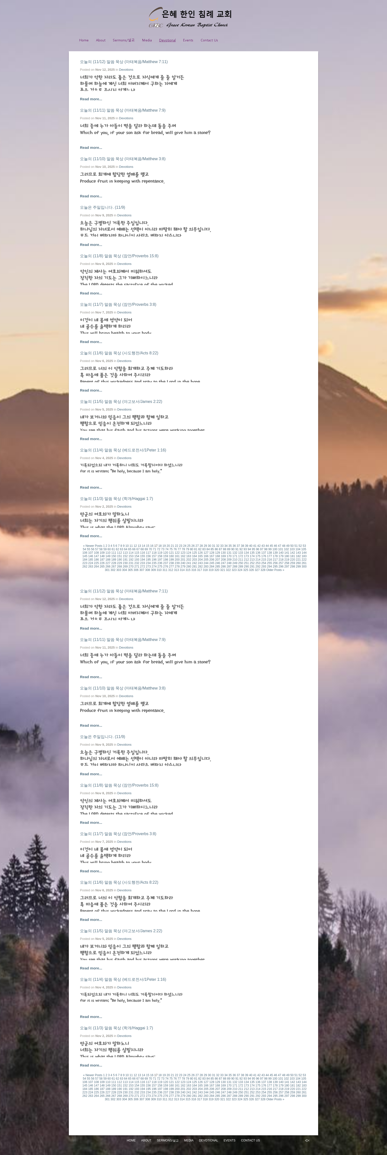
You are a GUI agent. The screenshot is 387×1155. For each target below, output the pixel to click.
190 (119, 559)
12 (135, 546)
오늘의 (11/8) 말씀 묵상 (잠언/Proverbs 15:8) (119, 256)
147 (96, 556)
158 (159, 556)
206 (211, 559)
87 (220, 549)
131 (229, 552)
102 (286, 549)
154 (136, 556)
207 (217, 559)
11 (131, 546)
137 (263, 552)
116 (142, 552)
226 (102, 563)
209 (229, 559)
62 (117, 549)
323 (234, 570)
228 (113, 563)
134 (246, 552)
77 (179, 549)
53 (304, 546)
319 (211, 570)
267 (113, 566)
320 (216, 570)
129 (217, 552)
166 (206, 556)
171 (234, 556)
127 (206, 552)
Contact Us (209, 40)
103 (292, 549)
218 (281, 559)
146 (90, 556)
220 (292, 559)
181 (292, 556)
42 (259, 546)
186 (96, 559)
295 (275, 566)
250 (240, 563)
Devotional (167, 40)
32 (217, 546)
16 (151, 546)
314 (182, 570)
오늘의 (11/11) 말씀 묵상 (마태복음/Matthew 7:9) (123, 110)
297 (286, 566)
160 (171, 556)
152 (125, 556)
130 (223, 552)
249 (234, 563)
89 (228, 549)
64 (125, 549)
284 (211, 566)
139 (275, 552)
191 (125, 559)
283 (206, 566)
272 (142, 566)
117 (148, 552)
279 (182, 566)
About (100, 40)
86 (216, 549)
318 (205, 570)
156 (148, 556)
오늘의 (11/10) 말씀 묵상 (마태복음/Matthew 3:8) (123, 159)
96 (257, 549)
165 (200, 556)
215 (263, 559)
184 (84, 559)
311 (164, 570)
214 (257, 559)
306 (136, 570)
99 (269, 549)
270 (131, 566)
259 (292, 563)
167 (211, 556)
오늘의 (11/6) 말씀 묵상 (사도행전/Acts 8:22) (119, 353)
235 (154, 563)
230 (125, 563)
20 (168, 546)
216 (269, 559)
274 (154, 566)
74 (166, 549)
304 (124, 570)
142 (292, 552)
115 (136, 552)
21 (172, 546)
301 (107, 570)
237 (165, 563)
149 (107, 556)
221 (298, 559)
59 (105, 549)
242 (194, 563)
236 (159, 563)
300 (304, 566)
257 (281, 563)
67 (138, 549)
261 (304, 563)
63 (121, 549)
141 (286, 552)
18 (160, 546)
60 (109, 549)
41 (254, 546)
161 (177, 556)
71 (154, 549)
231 (131, 563)
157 (154, 556)
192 (131, 559)
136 (257, 552)
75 (171, 549)
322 (228, 570)
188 (107, 559)
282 (200, 566)
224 (90, 563)
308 (147, 570)
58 (100, 549)
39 (246, 546)
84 (208, 549)
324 (239, 570)
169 (223, 556)
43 (263, 546)
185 (90, 559)
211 (240, 559)
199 (171, 559)
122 (177, 552)
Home (84, 40)
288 (234, 566)
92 (241, 549)
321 (222, 570)
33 (221, 546)
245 (211, 563)
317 (199, 570)
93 (245, 549)
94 (249, 549)
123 (182, 552)
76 (175, 549)
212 (246, 559)
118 (154, 552)
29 (205, 546)
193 (136, 559)
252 (252, 563)
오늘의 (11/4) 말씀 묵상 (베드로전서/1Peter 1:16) (123, 450)
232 (136, 563)
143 (298, 552)
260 (298, 563)
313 (176, 570)
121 (171, 552)
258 (286, 563)
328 (263, 570)
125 (194, 552)
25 (189, 546)
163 (188, 556)
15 (147, 546)
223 (84, 563)
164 (194, 556)
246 (217, 563)
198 (165, 559)
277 (171, 566)
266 (107, 566)
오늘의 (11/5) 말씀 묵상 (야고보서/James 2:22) (121, 401)
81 (195, 549)
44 (267, 546)
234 (148, 563)
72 (158, 549)
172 (240, 556)
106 (84, 552)
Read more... (91, 99)
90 (232, 549)
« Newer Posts (92, 546)
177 (269, 556)
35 (230, 546)
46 (275, 546)
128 (211, 552)
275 (159, 566)
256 (275, 563)
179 (281, 556)
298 (292, 566)
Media (147, 40)
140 (281, 552)
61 (113, 549)
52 (300, 546)
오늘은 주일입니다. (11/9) (102, 207)
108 (96, 552)
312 (170, 570)
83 (204, 549)
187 (102, 559)
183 (304, 556)
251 (246, 563)
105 (303, 549)
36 (234, 546)
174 (252, 556)
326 (251, 570)
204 (200, 559)
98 (265, 549)
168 (217, 556)
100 (274, 549)
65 (129, 549)
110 (107, 552)
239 (177, 563)
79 (187, 549)
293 (263, 566)
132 (234, 552)
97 (261, 549)
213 (252, 559)
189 (113, 559)
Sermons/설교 (124, 40)
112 (119, 552)
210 (234, 559)
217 (275, 559)
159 (165, 556)
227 (107, 563)
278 (177, 566)
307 (141, 570)
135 (252, 552)
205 (206, 559)
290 (246, 566)
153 (131, 556)
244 (206, 563)
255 (269, 563)
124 (188, 552)
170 (229, 556)
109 (102, 552)
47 (279, 546)
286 (223, 566)
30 (209, 546)
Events (188, 40)
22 (176, 546)
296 (281, 566)
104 (297, 549)
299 (298, 566)
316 (193, 570)
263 (90, 566)
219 (286, 559)
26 (192, 546)
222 (304, 559)
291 (252, 566)
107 (90, 552)
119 (159, 552)
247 (223, 563)
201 (182, 559)
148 (102, 556)
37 (238, 546)
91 (236, 549)
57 (96, 549)
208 (223, 559)
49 (287, 546)
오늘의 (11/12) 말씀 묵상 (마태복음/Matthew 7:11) (124, 62)
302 (113, 570)
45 (271, 546)
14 (143, 546)
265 (102, 566)
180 (286, 556)
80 (191, 549)
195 (148, 559)
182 (298, 556)
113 (125, 552)
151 (119, 556)
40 (250, 546)
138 (269, 552)
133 (240, 552)
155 (142, 556)
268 (119, 566)
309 (153, 570)
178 (275, 556)
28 (201, 546)
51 (296, 546)
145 (84, 556)
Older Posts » (275, 570)
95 (253, 549)
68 (142, 549)
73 (162, 549)
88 (224, 549)
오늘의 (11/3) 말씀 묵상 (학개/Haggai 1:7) (116, 499)
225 (96, 563)
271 (136, 566)
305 (130, 570)
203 (194, 559)
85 (212, 549)
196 (154, 559)
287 (229, 566)
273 (148, 566)
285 (217, 566)
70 (150, 549)
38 (242, 546)
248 (229, 563)
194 (142, 559)
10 (127, 546)
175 (257, 556)
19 (164, 546)
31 (213, 546)
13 (139, 546)
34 (226, 546)
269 (125, 566)
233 (142, 563)
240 (182, 563)
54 (84, 549)
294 (269, 566)
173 (246, 556)
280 (188, 566)
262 (84, 566)
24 (184, 546)
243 (200, 563)
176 (263, 556)
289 (240, 566)
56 (92, 549)
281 (194, 566)
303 (118, 570)
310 (159, 570)
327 (257, 570)
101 (280, 549)
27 (197, 546)
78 (183, 549)
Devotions (126, 69)
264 (96, 566)
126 (200, 552)
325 (245, 570)
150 (113, 556)
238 (171, 563)
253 (257, 563)
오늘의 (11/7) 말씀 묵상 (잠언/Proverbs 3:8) (118, 304)
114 (131, 552)
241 (188, 563)
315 (188, 570)
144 (304, 552)
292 (257, 566)
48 (283, 546)
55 (88, 549)
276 (165, 566)
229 (119, 563)
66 (133, 549)
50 (291, 546)
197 (159, 559)
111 (113, 552)
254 (263, 563)
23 (180, 546)
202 (188, 559)
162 (182, 556)
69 (146, 549)
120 (165, 552)
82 (199, 549)
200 (177, 559)
